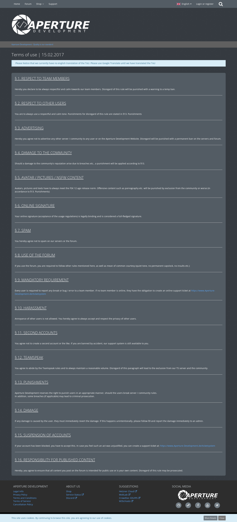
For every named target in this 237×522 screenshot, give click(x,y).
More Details (210, 518)
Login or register (205, 3)
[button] (184, 4)
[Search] (221, 4)
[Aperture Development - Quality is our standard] (118, 25)
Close (222, 518)
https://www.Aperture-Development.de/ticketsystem (187, 445)
